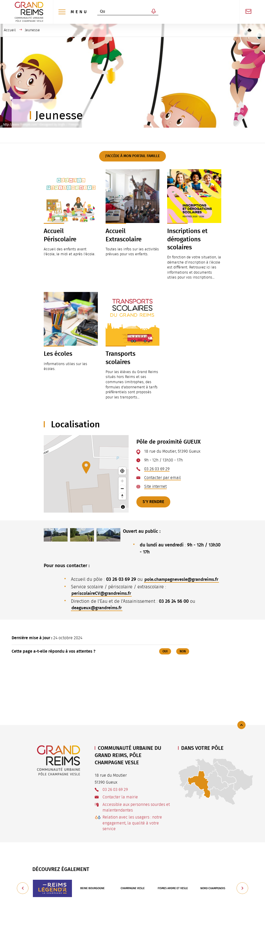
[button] (249, 30)
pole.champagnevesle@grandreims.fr (111, 586)
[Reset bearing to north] (122, 496)
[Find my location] (122, 471)
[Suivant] (242, 888)
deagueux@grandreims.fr (98, 615)
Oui (165, 658)
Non (183, 658)
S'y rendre (153, 501)
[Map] (86, 474)
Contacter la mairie (120, 797)
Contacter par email (162, 478)
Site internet (155, 486)
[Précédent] (22, 888)
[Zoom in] (122, 481)
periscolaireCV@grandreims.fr (103, 600)
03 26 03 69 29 (157, 469)
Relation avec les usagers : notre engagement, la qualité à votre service (132, 823)
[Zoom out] (122, 488)
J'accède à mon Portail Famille (132, 156)
